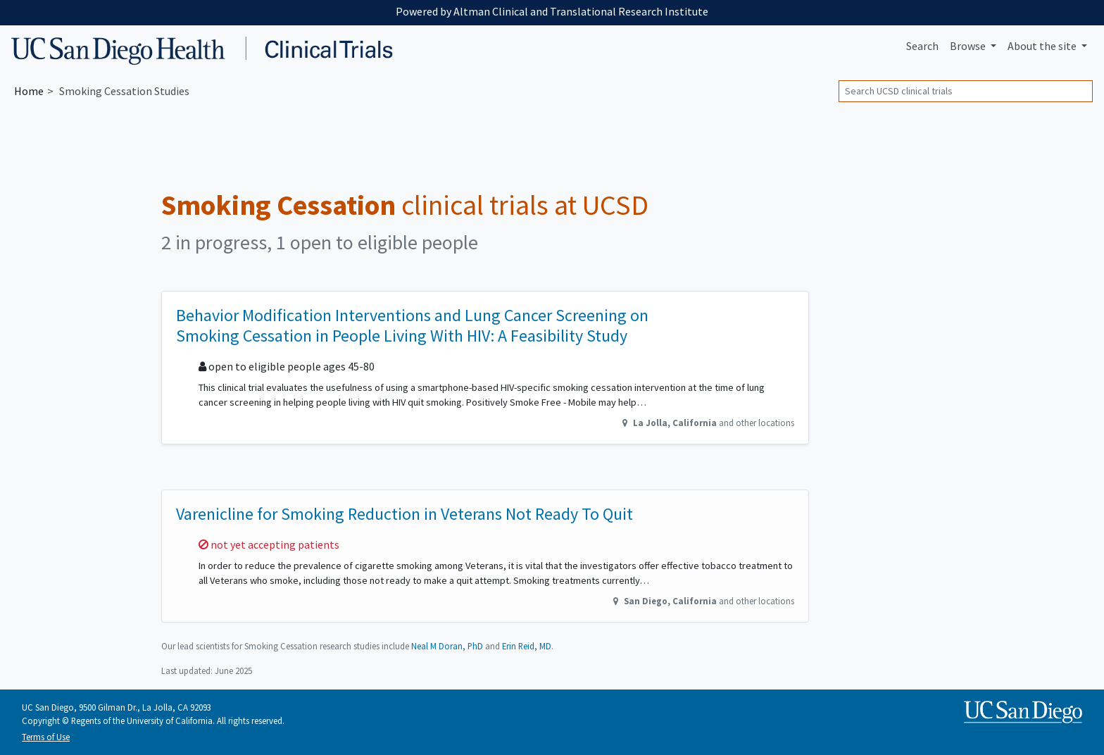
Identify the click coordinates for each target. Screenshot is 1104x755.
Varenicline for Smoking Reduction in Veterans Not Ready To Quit (404, 514)
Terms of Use (46, 736)
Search (922, 46)
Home (29, 91)
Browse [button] (969, 46)
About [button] (1043, 46)
